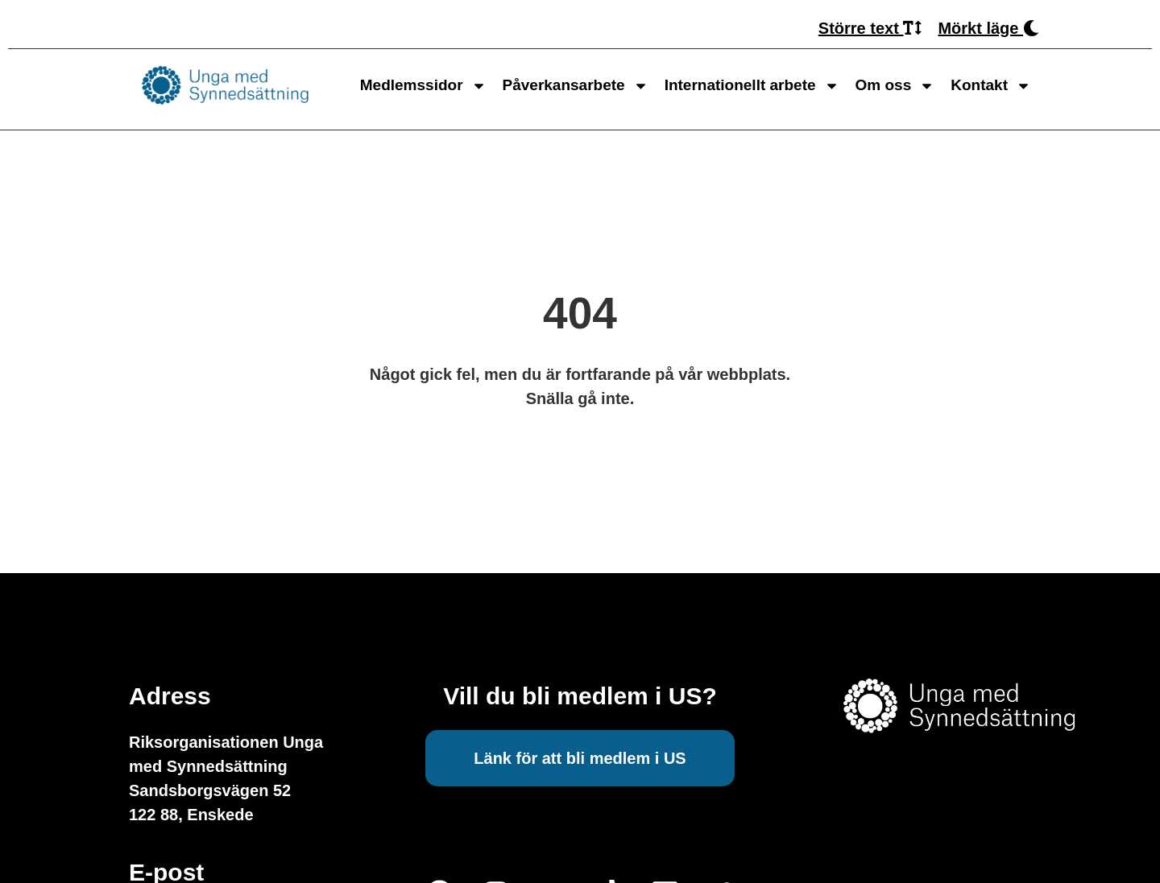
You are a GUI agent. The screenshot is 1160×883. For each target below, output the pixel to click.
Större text (870, 28)
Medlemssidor (423, 85)
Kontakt (991, 85)
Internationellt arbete (752, 85)
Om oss (895, 85)
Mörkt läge (988, 28)
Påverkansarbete (575, 85)
